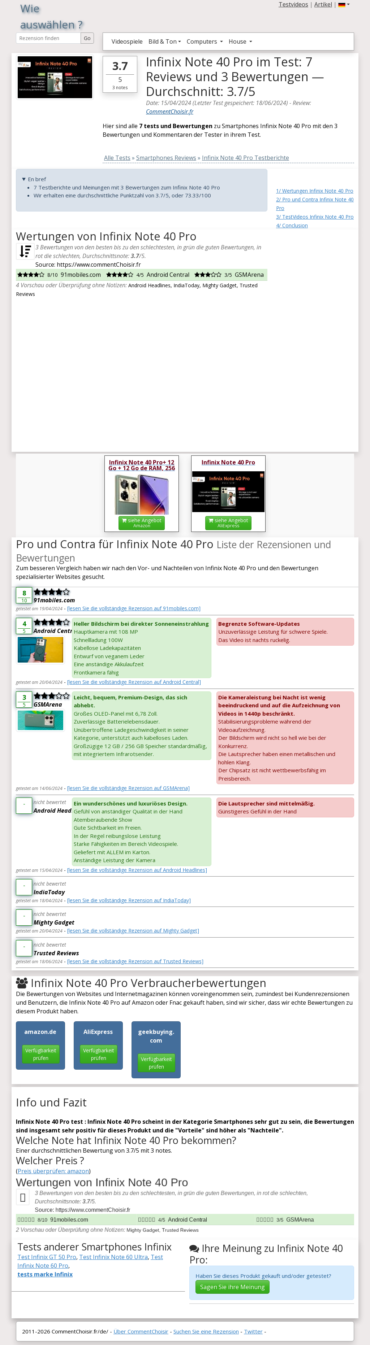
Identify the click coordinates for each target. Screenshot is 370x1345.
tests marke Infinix (45, 1274)
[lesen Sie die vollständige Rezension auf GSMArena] (128, 788)
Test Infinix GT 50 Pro (46, 1257)
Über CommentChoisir (140, 1331)
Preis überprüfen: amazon (53, 1171)
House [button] (238, 41)
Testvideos (293, 4)
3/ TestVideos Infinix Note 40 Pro (315, 216)
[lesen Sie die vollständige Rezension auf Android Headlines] (137, 869)
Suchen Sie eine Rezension (206, 1331)
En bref (37, 179)
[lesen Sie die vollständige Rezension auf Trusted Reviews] (135, 961)
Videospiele (127, 41)
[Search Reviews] (48, 38)
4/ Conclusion (292, 225)
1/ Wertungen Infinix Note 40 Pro (314, 190)
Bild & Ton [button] (163, 41)
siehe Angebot (142, 523)
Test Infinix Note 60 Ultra (113, 1257)
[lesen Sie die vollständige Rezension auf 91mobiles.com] (134, 608)
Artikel (323, 4)
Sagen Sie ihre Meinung (232, 1287)
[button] (344, 4)
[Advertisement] (315, 338)
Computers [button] (203, 41)
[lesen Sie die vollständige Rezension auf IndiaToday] (129, 900)
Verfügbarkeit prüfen (40, 1054)
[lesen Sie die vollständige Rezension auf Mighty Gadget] (133, 930)
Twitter (253, 1331)
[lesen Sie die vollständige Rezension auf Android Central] (134, 681)
